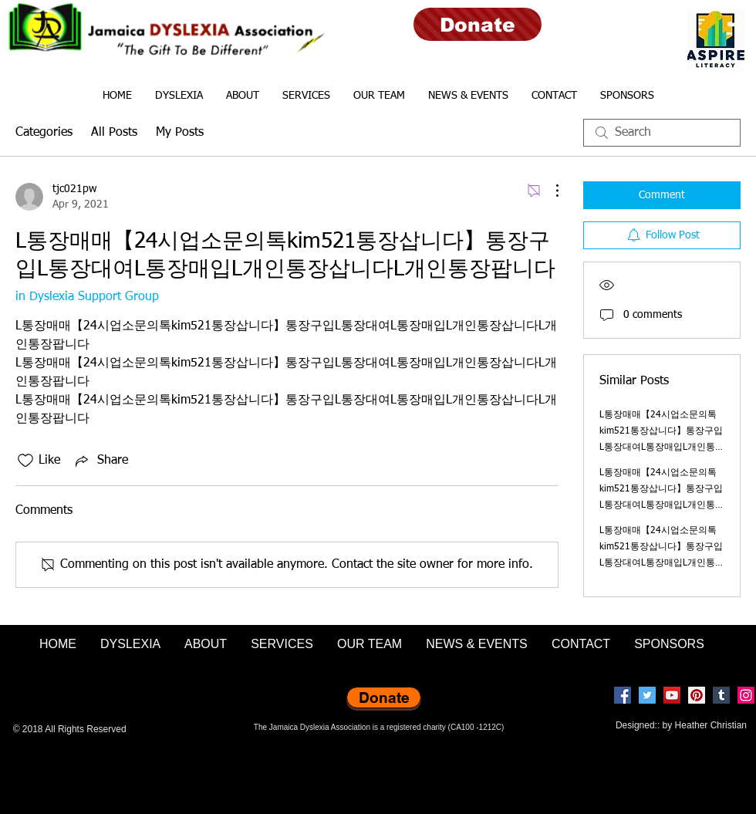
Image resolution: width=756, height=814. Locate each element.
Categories (44, 133)
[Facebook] (622, 695)
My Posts (180, 133)
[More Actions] (549, 190)
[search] (662, 133)
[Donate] (477, 24)
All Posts (114, 133)
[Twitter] (647, 695)
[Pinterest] (696, 695)
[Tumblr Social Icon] (721, 695)
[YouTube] (671, 695)
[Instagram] (745, 695)
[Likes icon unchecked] (25, 460)
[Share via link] (100, 460)
